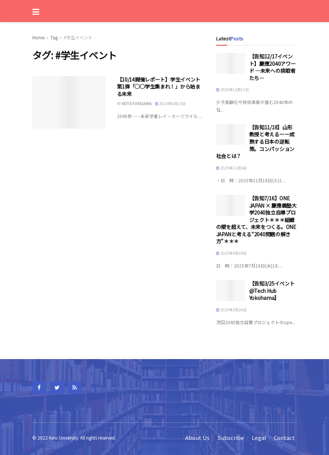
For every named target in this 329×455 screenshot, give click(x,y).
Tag (54, 37)
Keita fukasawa (136, 103)
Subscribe (230, 437)
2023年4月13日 (170, 103)
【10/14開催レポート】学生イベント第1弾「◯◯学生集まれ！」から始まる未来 (159, 86)
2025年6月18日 (231, 253)
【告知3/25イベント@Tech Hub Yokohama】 (272, 290)
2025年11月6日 (231, 168)
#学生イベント (78, 37)
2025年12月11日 (232, 89)
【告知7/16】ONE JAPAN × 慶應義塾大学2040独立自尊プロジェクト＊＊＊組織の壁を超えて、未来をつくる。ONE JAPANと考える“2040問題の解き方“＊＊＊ (256, 219)
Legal (259, 437)
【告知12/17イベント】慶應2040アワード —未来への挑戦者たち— (272, 67)
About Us (197, 437)
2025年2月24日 (231, 309)
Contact (284, 437)
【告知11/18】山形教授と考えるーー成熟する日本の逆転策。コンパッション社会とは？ (255, 141)
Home (38, 37)
